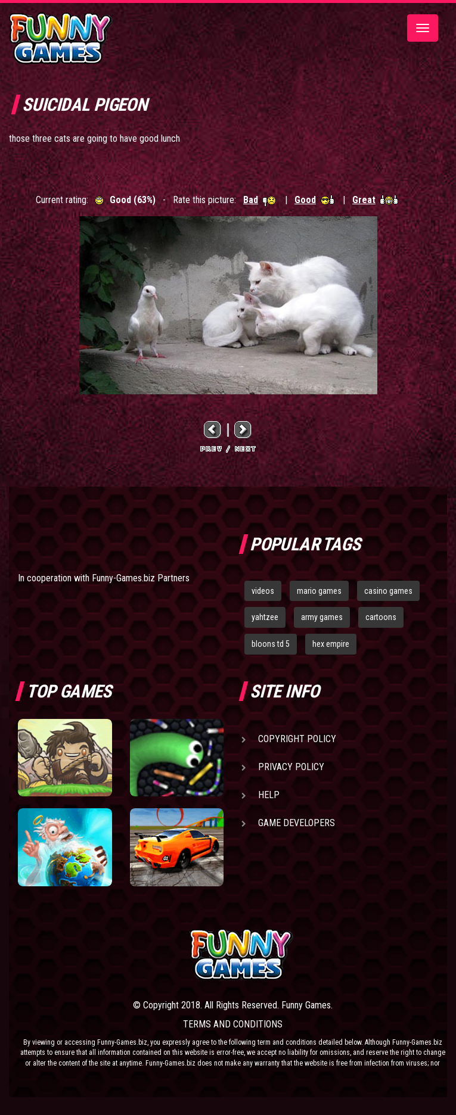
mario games (319, 591)
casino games (388, 591)
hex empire (330, 644)
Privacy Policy (291, 767)
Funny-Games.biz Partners (141, 578)
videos (263, 591)
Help (269, 795)
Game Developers (296, 823)
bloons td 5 (271, 644)
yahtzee (265, 617)
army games (322, 617)
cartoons (380, 617)
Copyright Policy (297, 739)
